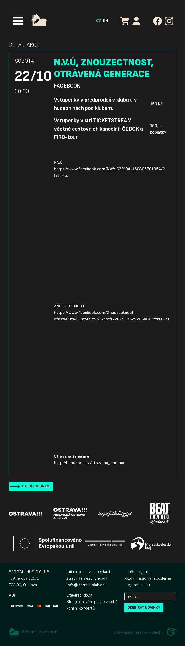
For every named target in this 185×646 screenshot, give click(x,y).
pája (128, 632)
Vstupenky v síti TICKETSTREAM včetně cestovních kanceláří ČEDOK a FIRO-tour (98, 129)
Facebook (67, 85)
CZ (98, 20)
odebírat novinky (143, 607)
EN (105, 20)
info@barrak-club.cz (85, 584)
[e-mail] (150, 596)
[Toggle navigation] (18, 21)
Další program (36, 486)
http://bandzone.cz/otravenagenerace (89, 462)
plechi (157, 632)
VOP (12, 595)
